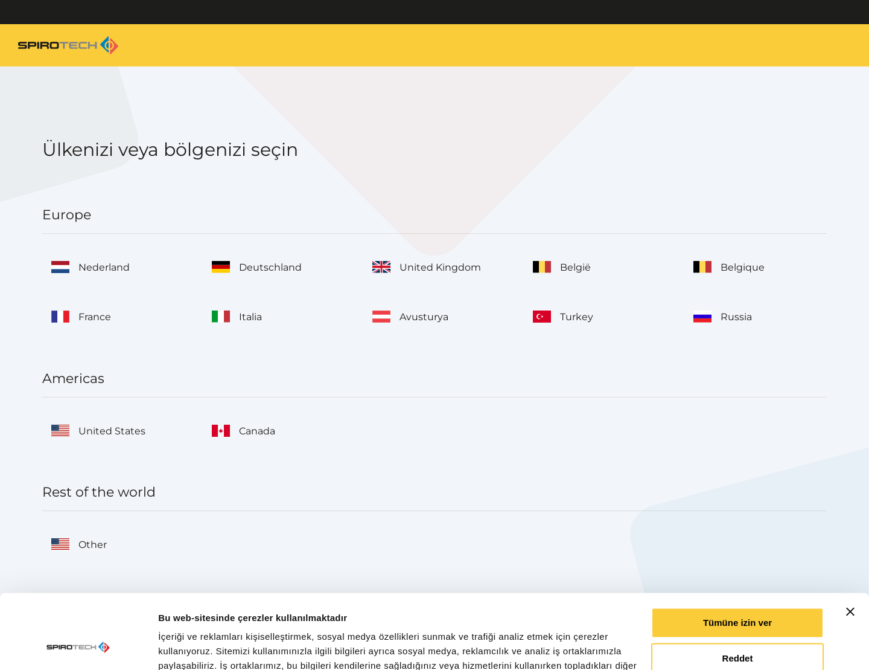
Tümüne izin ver (737, 555)
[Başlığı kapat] (850, 544)
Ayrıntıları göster (194, 646)
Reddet (737, 591)
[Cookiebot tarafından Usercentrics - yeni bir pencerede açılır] (78, 646)
